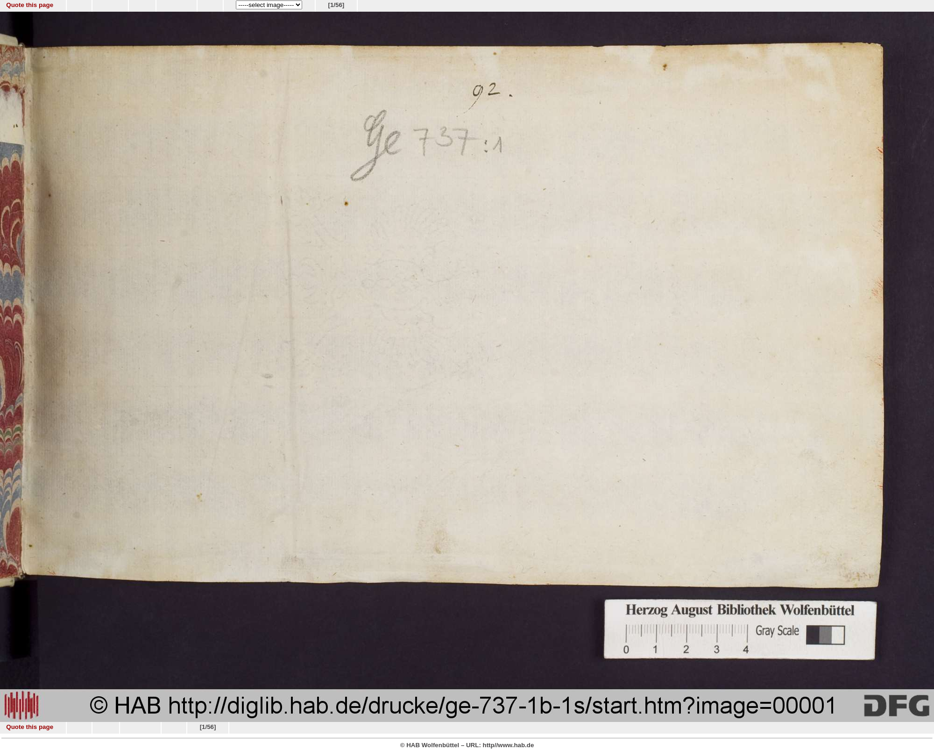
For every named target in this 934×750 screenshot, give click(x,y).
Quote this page (29, 4)
